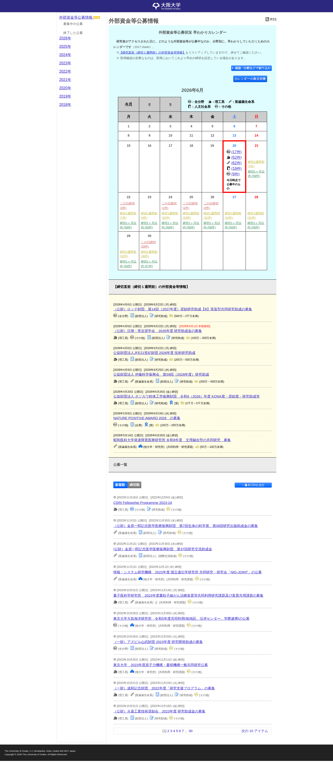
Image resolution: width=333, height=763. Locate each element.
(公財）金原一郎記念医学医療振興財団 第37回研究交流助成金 (162, 549)
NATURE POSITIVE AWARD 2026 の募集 (146, 418)
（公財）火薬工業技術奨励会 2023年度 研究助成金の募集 (159, 711)
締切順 (134, 485)
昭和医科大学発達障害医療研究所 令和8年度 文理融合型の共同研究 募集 (172, 440)
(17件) (236, 152)
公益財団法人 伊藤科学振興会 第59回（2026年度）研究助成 (161, 374)
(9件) (235, 174)
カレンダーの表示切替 (250, 79)
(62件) (236, 163)
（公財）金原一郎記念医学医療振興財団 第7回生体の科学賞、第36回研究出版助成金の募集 (185, 526)
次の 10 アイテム (254, 731)
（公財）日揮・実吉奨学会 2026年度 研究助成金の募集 (157, 331)
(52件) (236, 157)
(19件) (236, 169)
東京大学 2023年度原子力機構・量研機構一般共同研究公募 (160, 665)
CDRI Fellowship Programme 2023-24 (142, 503)
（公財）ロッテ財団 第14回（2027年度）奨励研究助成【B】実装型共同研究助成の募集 (182, 309)
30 (191, 731)
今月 (128, 104)
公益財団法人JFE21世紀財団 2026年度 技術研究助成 (154, 353)
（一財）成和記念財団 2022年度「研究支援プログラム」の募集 (164, 688)
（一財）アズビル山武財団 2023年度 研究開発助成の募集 (158, 642)
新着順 (120, 485)
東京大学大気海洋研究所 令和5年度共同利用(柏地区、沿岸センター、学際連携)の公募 (181, 618)
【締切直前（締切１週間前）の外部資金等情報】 (152, 52)
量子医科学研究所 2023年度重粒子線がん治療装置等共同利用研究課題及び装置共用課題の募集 (188, 595)
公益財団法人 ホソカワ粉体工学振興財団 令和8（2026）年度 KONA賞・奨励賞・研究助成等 (186, 396)
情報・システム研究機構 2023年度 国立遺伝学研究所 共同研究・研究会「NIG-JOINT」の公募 (187, 572)
